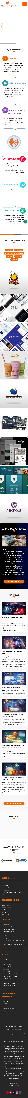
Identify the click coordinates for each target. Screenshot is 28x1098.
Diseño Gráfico (7, 924)
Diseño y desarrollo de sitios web (11, 926)
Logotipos (9, 257)
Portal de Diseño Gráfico (9, 1008)
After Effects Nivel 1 (8, 969)
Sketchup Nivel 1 (7, 966)
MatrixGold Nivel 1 (7, 964)
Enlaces (5, 1006)
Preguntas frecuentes (8, 887)
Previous (2, 861)
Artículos (5, 1003)
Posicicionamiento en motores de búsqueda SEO (14, 944)
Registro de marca (8, 946)
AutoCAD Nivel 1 (7, 959)
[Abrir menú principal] (24, 4)
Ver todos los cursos (14, 582)
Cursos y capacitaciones (9, 929)
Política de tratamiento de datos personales (13, 892)
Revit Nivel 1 (6, 962)
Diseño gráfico (18, 250)
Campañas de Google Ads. (9, 931)
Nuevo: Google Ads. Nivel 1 (9, 983)
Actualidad (6, 1001)
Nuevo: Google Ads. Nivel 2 (9, 985)
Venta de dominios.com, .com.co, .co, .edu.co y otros (14, 941)
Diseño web (8, 250)
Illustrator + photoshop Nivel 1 (10, 973)
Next (26, 861)
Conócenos (6, 883)
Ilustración (14, 260)
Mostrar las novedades (14, 803)
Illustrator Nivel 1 (7, 971)
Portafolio (6, 885)
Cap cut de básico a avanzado (10, 976)
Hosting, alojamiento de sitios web (11, 938)
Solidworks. (6, 981)
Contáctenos (6, 890)
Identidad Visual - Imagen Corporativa (14, 253)
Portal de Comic (7, 1010)
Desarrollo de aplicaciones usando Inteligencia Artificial (14, 934)
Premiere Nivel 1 (7, 978)
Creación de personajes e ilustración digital (13, 949)
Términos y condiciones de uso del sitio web (13, 894)
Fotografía (18, 257)
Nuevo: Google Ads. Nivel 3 (9, 988)
